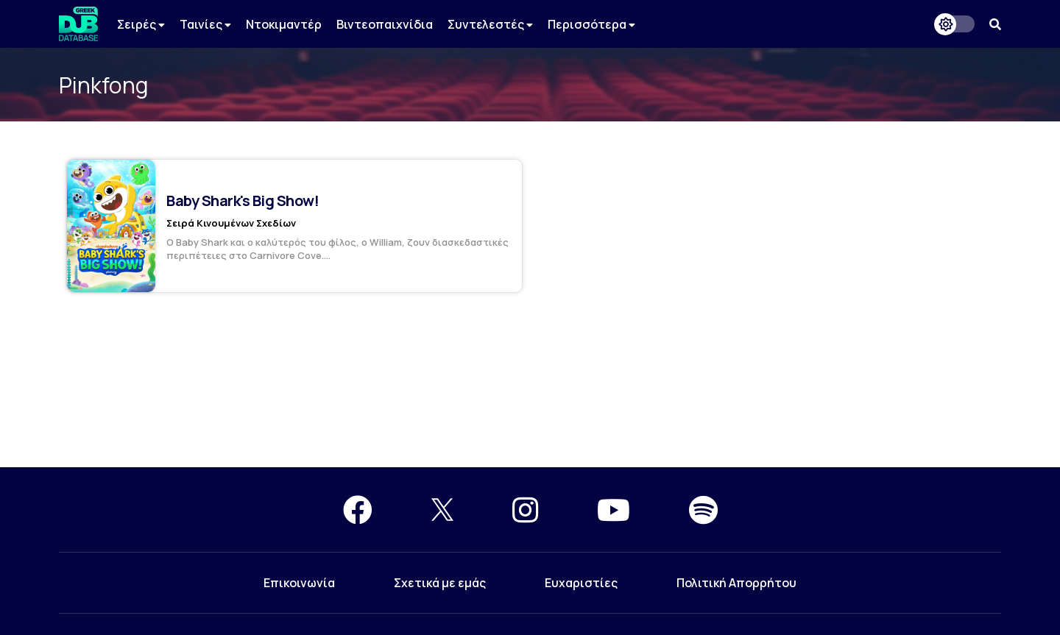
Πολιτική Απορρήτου (736, 583)
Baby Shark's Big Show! (242, 200)
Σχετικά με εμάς (440, 583)
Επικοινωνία (299, 583)
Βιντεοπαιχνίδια (384, 24)
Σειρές (141, 24)
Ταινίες (205, 24)
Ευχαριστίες (581, 583)
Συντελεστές (490, 24)
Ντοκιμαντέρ (284, 24)
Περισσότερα (591, 24)
